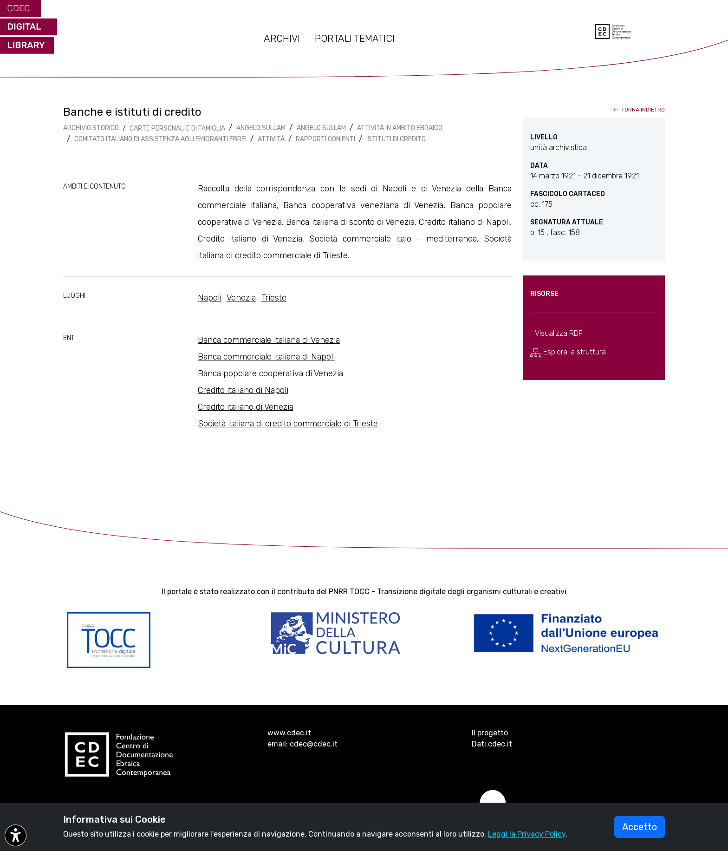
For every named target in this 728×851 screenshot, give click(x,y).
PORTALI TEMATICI (355, 38)
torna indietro (638, 109)
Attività (271, 139)
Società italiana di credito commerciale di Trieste (288, 424)
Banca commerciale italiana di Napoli (266, 357)
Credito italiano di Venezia (245, 407)
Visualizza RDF (559, 333)
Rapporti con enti (325, 139)
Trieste (273, 298)
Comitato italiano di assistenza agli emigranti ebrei (160, 139)
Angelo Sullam (261, 128)
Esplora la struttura (568, 352)
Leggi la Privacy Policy (527, 834)
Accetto (639, 826)
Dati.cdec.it (492, 744)
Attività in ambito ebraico (399, 128)
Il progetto (490, 732)
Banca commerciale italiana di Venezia (269, 340)
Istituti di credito (396, 139)
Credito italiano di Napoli (243, 390)
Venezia (241, 298)
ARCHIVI (282, 38)
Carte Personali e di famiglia (177, 128)
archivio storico (91, 128)
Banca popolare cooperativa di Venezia (270, 373)
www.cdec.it (289, 732)
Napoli (209, 298)
